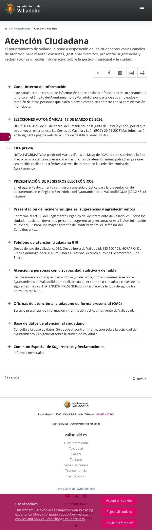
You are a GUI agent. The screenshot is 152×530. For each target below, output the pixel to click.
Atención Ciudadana (45, 28)
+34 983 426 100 (105, 414)
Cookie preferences (119, 523)
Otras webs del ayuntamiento (76, 489)
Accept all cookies (119, 500)
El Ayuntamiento (20, 28)
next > (141, 378)
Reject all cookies (119, 511)
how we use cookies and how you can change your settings (51, 516)
